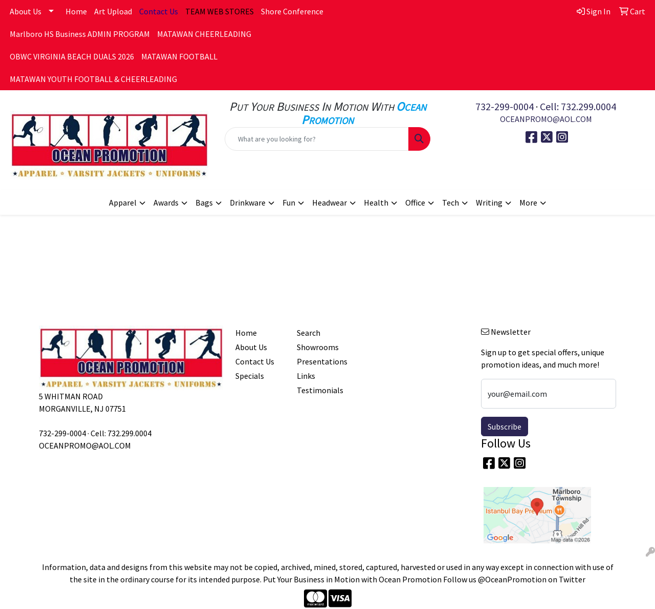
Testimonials (320, 390)
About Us (25, 11)
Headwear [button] (329, 202)
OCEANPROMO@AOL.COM (546, 119)
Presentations (321, 361)
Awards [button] (166, 202)
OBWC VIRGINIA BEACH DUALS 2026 (72, 56)
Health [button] (376, 202)
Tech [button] (450, 202)
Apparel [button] (123, 202)
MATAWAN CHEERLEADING (204, 34)
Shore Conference (292, 11)
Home (76, 11)
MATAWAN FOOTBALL (179, 56)
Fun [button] (288, 202)
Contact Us (254, 361)
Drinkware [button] (248, 202)
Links (306, 376)
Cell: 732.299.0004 (578, 106)
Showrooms (318, 347)
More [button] (528, 202)
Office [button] (415, 202)
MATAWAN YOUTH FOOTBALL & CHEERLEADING (93, 79)
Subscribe (504, 426)
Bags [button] (204, 202)
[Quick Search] (317, 139)
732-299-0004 (504, 106)
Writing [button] (489, 202)
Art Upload (113, 11)
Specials (249, 376)
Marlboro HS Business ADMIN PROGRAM (80, 34)
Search (308, 333)
